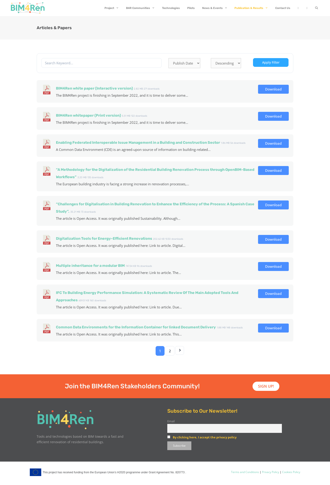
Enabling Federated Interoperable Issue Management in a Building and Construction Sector (138, 142)
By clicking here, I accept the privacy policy (204, 437)
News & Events (216, 8)
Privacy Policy (270, 472)
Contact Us (282, 8)
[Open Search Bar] (316, 8)
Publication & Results (253, 8)
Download (273, 89)
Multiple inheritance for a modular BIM (90, 265)
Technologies (171, 8)
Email (171, 421)
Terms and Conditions (245, 472)
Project (113, 8)
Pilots (191, 8)
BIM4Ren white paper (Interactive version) (94, 88)
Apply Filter (271, 62)
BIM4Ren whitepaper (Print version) (88, 115)
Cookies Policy (290, 472)
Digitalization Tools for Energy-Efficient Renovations (104, 238)
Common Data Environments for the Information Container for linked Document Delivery (136, 327)
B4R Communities (142, 8)
